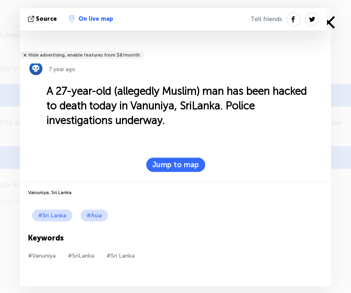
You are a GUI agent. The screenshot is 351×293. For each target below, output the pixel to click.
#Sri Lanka (52, 215)
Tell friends (266, 19)
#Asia (94, 215)
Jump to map (175, 164)
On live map (91, 18)
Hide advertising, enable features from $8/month (84, 55)
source (43, 18)
